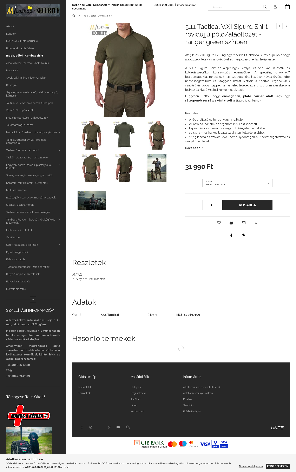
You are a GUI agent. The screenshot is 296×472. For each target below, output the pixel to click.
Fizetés (187, 399)
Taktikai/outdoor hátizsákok (23, 150)
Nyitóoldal (84, 387)
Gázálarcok (13, 237)
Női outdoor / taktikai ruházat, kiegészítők (31, 132)
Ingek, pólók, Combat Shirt (24, 55)
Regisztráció (138, 393)
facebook (81, 427)
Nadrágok (12, 70)
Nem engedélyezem (251, 466)
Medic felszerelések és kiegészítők (27, 117)
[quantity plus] (217, 205)
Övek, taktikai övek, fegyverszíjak (26, 77)
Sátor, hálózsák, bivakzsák (22, 244)
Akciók (10, 26)
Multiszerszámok (16, 190)
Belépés (136, 387)
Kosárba (247, 205)
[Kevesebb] (33, 300)
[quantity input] (211, 205)
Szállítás (188, 405)
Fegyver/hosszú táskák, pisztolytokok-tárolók (29, 166)
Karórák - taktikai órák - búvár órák (27, 182)
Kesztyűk (11, 85)
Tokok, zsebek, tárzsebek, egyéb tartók (29, 175)
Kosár (134, 405)
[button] (219, 223)
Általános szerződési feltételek (202, 387)
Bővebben (192, 148)
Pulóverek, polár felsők (20, 48)
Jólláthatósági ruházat (19, 124)
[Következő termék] (287, 26)
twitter (100, 427)
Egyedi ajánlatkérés (18, 281)
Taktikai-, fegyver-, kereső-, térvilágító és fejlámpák (30, 221)
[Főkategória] (74, 15)
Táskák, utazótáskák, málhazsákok (27, 157)
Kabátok (11, 33)
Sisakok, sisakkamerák (20, 204)
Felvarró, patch (15, 259)
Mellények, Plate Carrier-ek (22, 40)
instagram (90, 427)
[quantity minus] (206, 205)
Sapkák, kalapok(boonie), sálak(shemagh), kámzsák (32, 94)
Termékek (84, 393)
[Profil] (275, 7)
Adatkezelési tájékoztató (198, 393)
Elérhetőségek (192, 411)
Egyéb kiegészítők (17, 252)
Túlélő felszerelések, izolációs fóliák (28, 266)
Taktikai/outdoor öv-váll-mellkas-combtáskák (26, 141)
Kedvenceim (138, 411)
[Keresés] (239, 7)
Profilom (136, 399)
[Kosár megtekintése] (285, 7)
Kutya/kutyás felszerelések (23, 274)
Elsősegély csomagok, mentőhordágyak (31, 197)
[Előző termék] (279, 26)
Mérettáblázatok (16, 288)
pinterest (109, 427)
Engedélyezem (278, 466)
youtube (118, 427)
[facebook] (231, 235)
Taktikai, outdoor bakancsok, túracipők (29, 103)
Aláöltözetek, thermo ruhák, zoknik (27, 63)
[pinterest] (243, 235)
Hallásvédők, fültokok (19, 230)
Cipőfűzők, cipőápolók (20, 110)
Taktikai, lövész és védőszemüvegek (28, 212)
